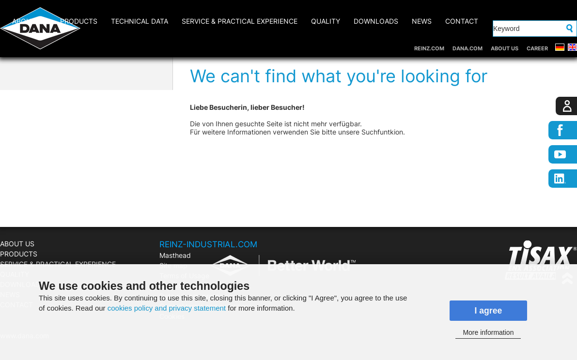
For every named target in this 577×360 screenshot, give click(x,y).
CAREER (537, 48)
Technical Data (139, 21)
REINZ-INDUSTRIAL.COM (208, 244)
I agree (488, 310)
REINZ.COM (429, 48)
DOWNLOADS (376, 21)
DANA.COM (467, 48)
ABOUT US (504, 48)
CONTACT (461, 21)
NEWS (422, 21)
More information (488, 332)
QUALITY (325, 21)
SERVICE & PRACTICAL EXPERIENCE (239, 21)
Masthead (175, 255)
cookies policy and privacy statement (167, 308)
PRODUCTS (78, 21)
